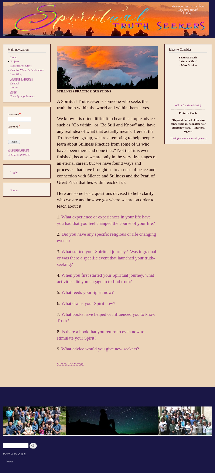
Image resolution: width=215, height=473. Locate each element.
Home (13, 57)
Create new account (18, 149)
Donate (14, 87)
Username (13, 114)
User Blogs (16, 74)
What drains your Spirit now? (88, 303)
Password (13, 126)
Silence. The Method (70, 363)
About (13, 91)
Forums (14, 190)
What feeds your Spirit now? (87, 292)
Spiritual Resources (21, 65)
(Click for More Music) (188, 105)
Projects (14, 61)
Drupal (22, 453)
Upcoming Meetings (21, 78)
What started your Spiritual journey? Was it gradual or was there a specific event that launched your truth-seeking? (106, 258)
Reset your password (19, 154)
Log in (14, 172)
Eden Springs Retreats (22, 96)
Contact (14, 83)
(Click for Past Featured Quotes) (188, 138)
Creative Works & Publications (27, 70)
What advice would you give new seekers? (100, 348)
